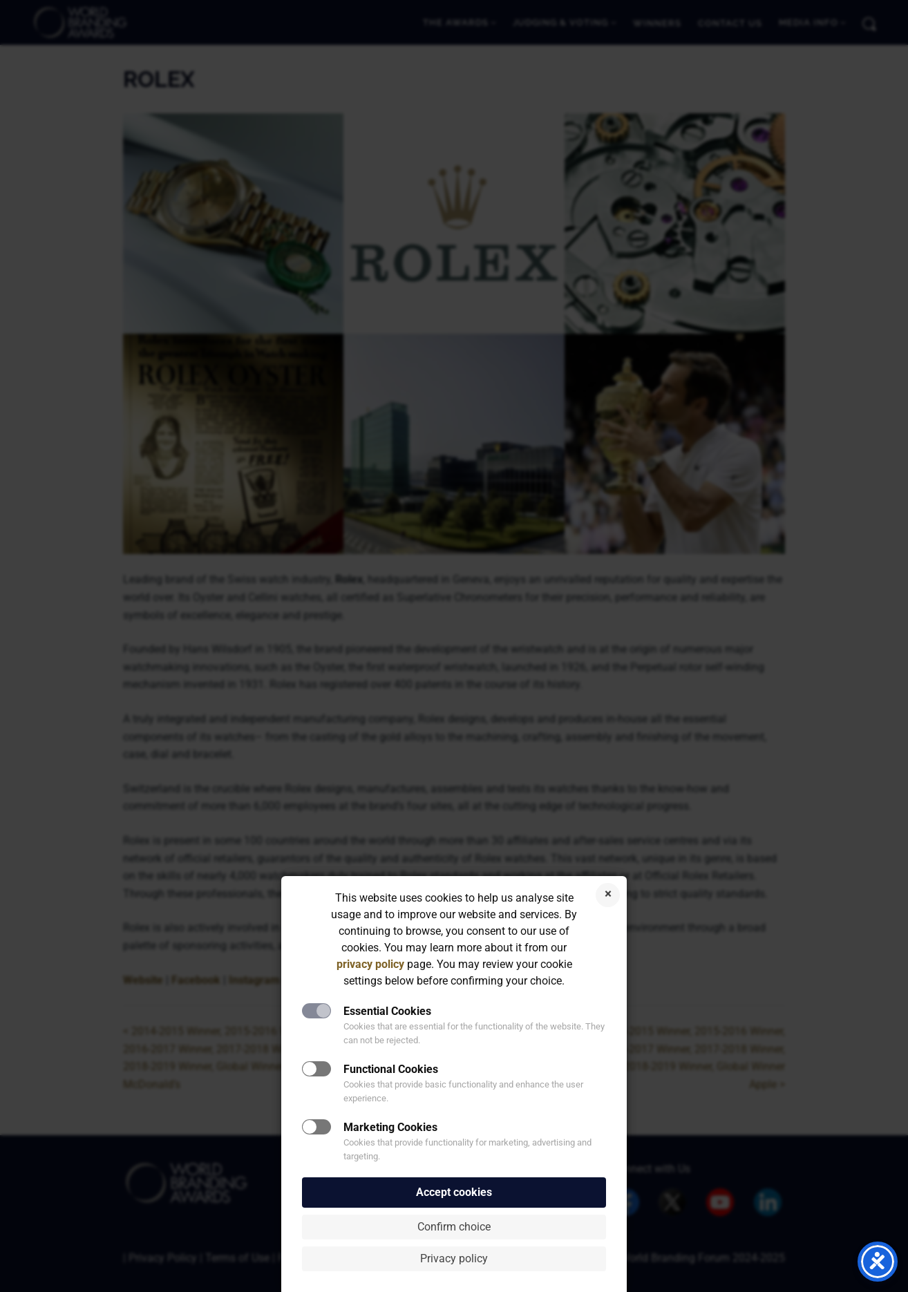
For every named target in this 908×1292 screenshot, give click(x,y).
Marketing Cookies (390, 1127)
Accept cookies (454, 1192)
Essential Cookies (387, 1011)
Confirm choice (454, 1226)
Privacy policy (454, 1258)
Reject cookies (608, 895)
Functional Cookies (390, 1069)
